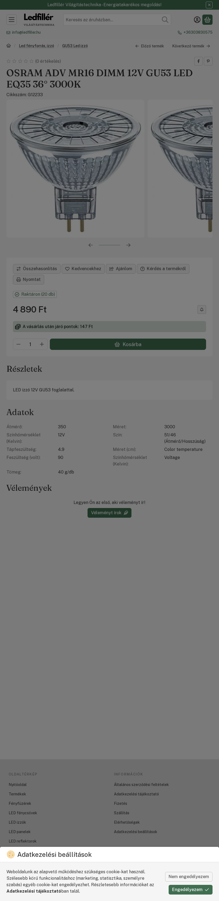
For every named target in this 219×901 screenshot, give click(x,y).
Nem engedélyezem (189, 876)
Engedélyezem (190, 889)
